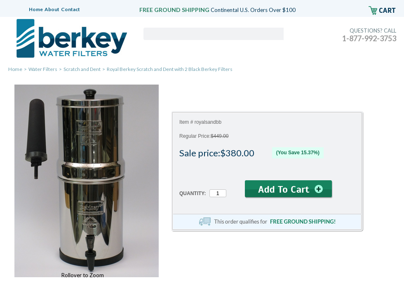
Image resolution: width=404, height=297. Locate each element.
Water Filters (42, 69)
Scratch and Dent (82, 69)
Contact (70, 9)
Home (36, 9)
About (52, 9)
